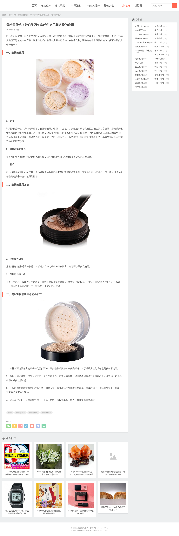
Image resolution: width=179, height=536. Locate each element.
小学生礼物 (162, 75)
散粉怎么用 (20, 413)
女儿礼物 (161, 71)
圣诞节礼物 (142, 79)
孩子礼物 (161, 63)
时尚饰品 (161, 38)
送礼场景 (60, 5)
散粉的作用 (46, 413)
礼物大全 (109, 5)
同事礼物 (141, 59)
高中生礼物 (142, 38)
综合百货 (141, 30)
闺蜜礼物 (161, 34)
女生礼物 (141, 67)
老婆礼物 (161, 50)
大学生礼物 (142, 34)
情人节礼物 (162, 46)
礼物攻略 (125, 5)
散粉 (10, 413)
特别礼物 (161, 67)
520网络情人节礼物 (143, 51)
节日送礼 (76, 5)
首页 (34, 5)
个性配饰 (161, 42)
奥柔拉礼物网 (82, 528)
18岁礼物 (141, 63)
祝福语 (138, 5)
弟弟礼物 (141, 83)
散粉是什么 (33, 413)
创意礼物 (161, 26)
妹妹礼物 (141, 75)
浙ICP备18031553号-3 (99, 528)
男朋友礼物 (162, 55)
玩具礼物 (141, 46)
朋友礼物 (141, 87)
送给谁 (45, 5)
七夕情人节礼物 (144, 42)
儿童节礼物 (162, 83)
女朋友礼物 (142, 26)
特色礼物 (93, 5)
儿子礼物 (141, 71)
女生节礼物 (162, 79)
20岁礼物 (161, 59)
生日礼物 (161, 30)
